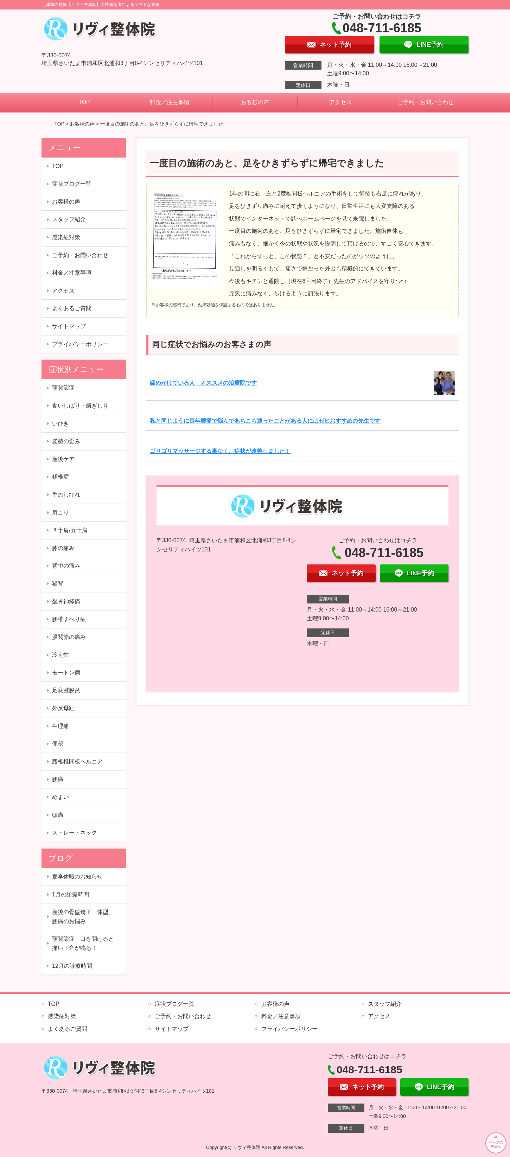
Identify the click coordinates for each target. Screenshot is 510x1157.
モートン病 (66, 673)
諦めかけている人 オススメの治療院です (203, 383)
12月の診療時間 (72, 966)
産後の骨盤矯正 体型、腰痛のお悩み (83, 916)
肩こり (60, 513)
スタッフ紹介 (69, 219)
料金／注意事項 (169, 102)
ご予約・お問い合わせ (425, 102)
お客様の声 (255, 102)
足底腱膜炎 (66, 690)
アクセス (340, 102)
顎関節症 (63, 388)
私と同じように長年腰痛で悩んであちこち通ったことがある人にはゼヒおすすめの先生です (265, 421)
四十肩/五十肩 (69, 530)
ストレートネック (74, 833)
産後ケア (63, 459)
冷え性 (60, 655)
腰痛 (57, 779)
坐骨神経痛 (66, 602)
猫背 (57, 584)
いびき (60, 424)
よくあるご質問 (71, 308)
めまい (60, 797)
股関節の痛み (69, 637)
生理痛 (60, 726)
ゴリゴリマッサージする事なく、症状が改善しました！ (220, 451)
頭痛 (57, 815)
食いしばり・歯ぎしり (80, 406)
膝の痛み (63, 548)
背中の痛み (66, 566)
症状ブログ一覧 (71, 184)
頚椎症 (60, 477)
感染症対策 (66, 237)
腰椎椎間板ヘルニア (77, 762)
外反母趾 (63, 708)
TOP (84, 102)
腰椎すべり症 (69, 619)
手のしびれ (66, 495)
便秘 (57, 744)
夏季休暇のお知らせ (77, 877)
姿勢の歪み (66, 441)
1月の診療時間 (70, 894)
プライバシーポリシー (80, 344)
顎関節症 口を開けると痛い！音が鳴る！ (83, 943)
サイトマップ (69, 326)
